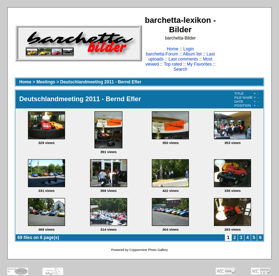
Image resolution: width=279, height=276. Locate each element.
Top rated (173, 64)
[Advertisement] (241, 43)
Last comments (183, 59)
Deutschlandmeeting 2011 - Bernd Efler (100, 82)
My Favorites (199, 64)
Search (180, 69)
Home (172, 49)
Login (188, 49)
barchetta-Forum (162, 54)
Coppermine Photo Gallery (148, 250)
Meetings (45, 82)
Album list (192, 54)
